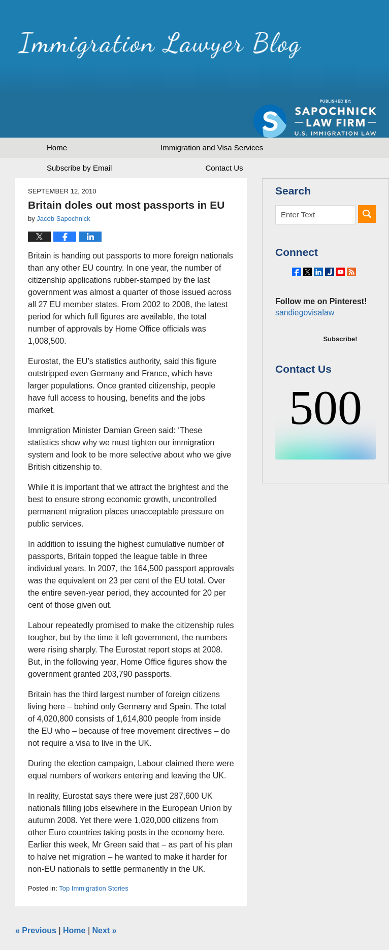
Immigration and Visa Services (211, 112)
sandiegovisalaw (303, 299)
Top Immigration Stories (93, 853)
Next (104, 895)
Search (367, 178)
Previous (35, 895)
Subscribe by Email (79, 132)
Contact (224, 132)
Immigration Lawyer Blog (123, 48)
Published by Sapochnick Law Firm (314, 51)
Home (57, 112)
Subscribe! (340, 326)
